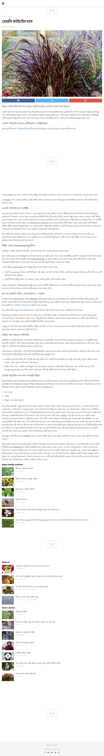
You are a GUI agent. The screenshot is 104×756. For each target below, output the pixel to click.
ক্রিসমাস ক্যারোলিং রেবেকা (25, 643)
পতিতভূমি (47, 453)
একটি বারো (90, 343)
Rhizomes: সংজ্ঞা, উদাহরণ (25, 489)
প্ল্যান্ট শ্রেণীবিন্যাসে (9, 129)
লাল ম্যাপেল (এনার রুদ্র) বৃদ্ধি (26, 674)
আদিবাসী (25, 251)
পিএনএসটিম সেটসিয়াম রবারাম (29, 129)
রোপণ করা (27, 237)
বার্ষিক (89, 200)
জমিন (7, 396)
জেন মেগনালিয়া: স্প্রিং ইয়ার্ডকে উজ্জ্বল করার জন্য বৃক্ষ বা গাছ (37, 510)
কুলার (91, 195)
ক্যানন (60, 447)
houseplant (15, 272)
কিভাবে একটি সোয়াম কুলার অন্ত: (27, 597)
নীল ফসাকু (43, 459)
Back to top (52, 745)
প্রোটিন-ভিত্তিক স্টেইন (23, 653)
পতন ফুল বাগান (60, 326)
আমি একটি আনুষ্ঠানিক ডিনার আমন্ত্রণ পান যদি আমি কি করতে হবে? (39, 576)
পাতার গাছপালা (25, 213)
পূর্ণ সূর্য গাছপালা (61, 384)
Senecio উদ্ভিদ (21, 612)
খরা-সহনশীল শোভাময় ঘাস (20, 305)
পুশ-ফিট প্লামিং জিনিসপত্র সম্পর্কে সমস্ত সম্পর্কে (32, 587)
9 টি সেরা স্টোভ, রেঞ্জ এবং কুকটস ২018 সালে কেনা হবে (35, 622)
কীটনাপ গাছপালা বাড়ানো (24, 468)
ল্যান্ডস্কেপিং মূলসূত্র (7, 16)
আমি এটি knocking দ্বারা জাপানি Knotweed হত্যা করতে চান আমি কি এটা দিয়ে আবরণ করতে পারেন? (52, 520)
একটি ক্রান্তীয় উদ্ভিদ (35, 200)
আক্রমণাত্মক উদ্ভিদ (72, 237)
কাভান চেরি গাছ (21, 499)
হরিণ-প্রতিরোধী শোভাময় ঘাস (61, 234)
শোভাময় (19, 200)
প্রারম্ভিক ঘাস (45, 326)
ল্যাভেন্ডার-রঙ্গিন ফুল (90, 406)
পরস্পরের (58, 453)
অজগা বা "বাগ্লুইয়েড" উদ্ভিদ (25, 632)
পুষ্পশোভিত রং (79, 213)
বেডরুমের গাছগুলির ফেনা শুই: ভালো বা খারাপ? (32, 566)
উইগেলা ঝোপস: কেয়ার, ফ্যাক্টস (26, 479)
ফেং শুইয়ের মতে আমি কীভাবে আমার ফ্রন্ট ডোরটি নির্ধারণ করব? (38, 663)
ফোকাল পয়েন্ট (33, 310)
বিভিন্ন (64, 340)
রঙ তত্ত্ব (8, 392)
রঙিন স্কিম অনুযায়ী (9, 406)
